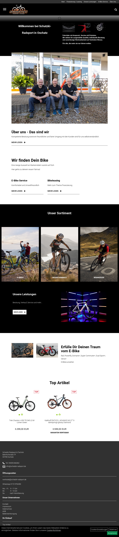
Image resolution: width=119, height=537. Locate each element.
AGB (4, 511)
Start (63, 2)
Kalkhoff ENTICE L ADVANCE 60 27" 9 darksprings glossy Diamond (59, 421)
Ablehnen (113, 529)
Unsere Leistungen (90, 2)
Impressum (7, 506)
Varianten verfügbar (59, 433)
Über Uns (113, 2)
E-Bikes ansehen (67, 362)
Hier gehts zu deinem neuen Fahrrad (25, 169)
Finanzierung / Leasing (74, 2)
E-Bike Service (103, 2)
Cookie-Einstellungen (99, 529)
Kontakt (5, 504)
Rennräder (99, 277)
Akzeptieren (112, 533)
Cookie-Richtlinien (54, 530)
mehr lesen (16, 191)
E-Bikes (20, 277)
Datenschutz (7, 509)
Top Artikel (60, 382)
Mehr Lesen (16, 142)
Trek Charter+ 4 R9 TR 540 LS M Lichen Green (21, 421)
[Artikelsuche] (116, 10)
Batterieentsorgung (10, 514)
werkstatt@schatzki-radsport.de (14, 480)
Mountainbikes (59, 277)
